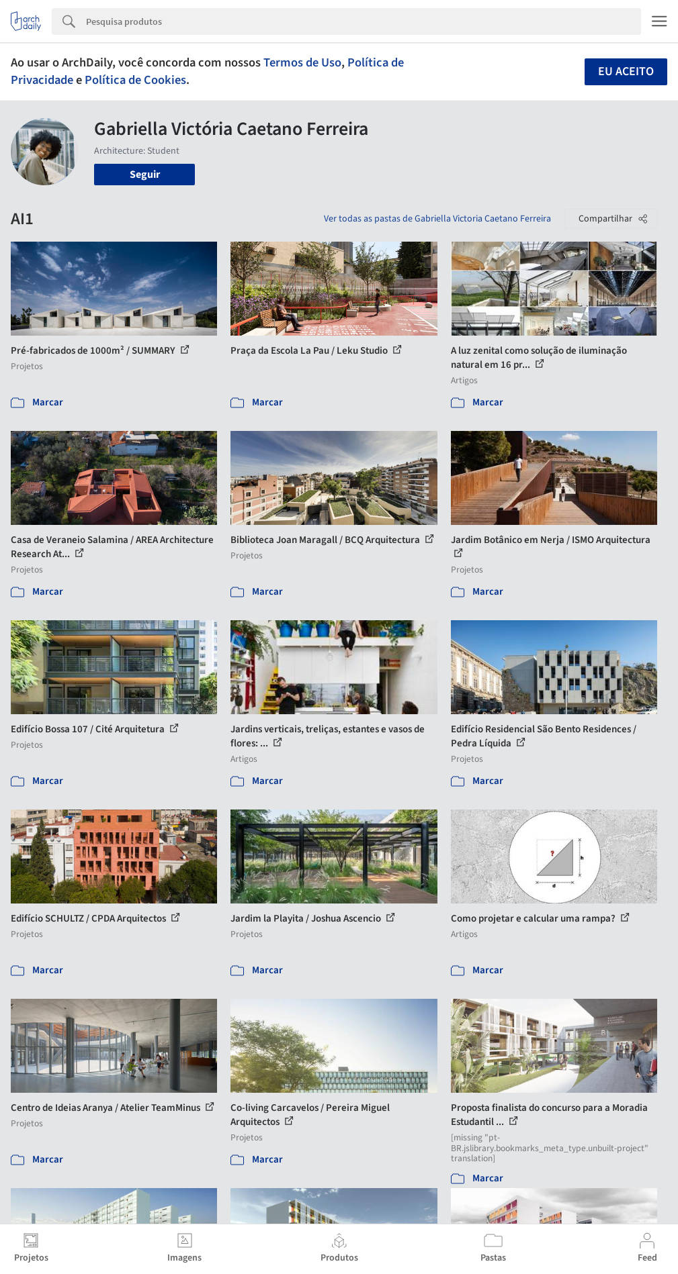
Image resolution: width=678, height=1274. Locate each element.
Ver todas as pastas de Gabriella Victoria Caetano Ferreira (437, 219)
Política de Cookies (135, 80)
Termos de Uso (302, 62)
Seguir (145, 174)
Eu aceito (626, 71)
